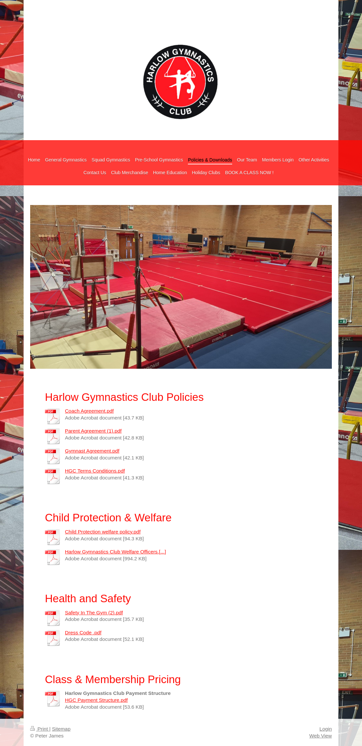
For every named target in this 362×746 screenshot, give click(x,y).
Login (325, 729)
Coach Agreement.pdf (89, 411)
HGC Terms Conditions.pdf (95, 471)
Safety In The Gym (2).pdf (94, 612)
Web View (320, 735)
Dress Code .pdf (83, 632)
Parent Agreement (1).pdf (93, 431)
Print (39, 729)
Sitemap (61, 729)
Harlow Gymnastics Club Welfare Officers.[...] (115, 551)
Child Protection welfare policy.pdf (103, 531)
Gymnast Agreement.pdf (92, 451)
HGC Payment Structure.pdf (96, 700)
